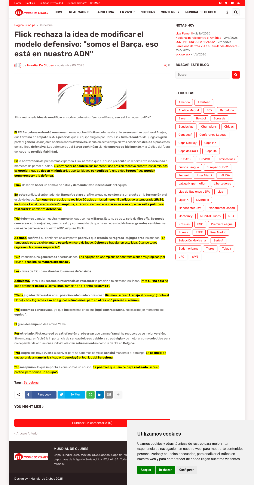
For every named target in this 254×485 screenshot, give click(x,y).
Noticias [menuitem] (148, 12)
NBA (231, 216)
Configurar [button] (186, 470)
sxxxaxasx (182, 54)
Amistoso (204, 102)
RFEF (199, 232)
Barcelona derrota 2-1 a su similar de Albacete (206, 46)
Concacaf (185, 135)
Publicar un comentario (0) (92, 423)
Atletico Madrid (188, 110)
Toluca (226, 248)
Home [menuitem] (59, 12)
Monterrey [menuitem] (170, 12)
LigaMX (183, 200)
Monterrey (185, 216)
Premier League (222, 224)
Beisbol (201, 118)
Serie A (218, 240)
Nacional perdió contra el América (198, 38)
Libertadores (222, 183)
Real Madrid (218, 232)
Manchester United (222, 208)
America (184, 102)
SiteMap (95, 2)
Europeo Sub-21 (217, 167)
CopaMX (211, 151)
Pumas (183, 232)
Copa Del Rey (187, 143)
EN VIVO (204, 159)
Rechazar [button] (165, 470)
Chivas (229, 126)
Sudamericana (188, 248)
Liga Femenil (184, 33)
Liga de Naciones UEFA (194, 191)
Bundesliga (185, 126)
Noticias (184, 224)
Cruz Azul (184, 159)
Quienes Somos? (76, 2)
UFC (181, 257)
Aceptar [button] (146, 470)
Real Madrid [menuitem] (79, 12)
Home (18, 2)
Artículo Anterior (27, 433)
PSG (200, 224)
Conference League (212, 135)
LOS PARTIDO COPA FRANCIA (195, 42)
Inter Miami (204, 175)
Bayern (183, 118)
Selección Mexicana (192, 240)
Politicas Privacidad (51, 2)
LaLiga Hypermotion (192, 183)
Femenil (183, 175)
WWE (195, 257)
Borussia (219, 118)
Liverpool (202, 200)
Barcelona (46, 25)
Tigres (210, 248)
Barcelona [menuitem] (104, 12)
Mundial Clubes (210, 216)
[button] (227, 12)
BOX (209, 110)
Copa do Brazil (188, 151)
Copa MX (210, 143)
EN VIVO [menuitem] (126, 12)
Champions (209, 126)
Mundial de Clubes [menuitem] (200, 12)
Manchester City (189, 208)
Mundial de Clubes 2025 (47, 479)
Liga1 (220, 191)
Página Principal (25, 25)
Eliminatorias (226, 159)
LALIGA (225, 175)
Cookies (30, 2)
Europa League (188, 167)
